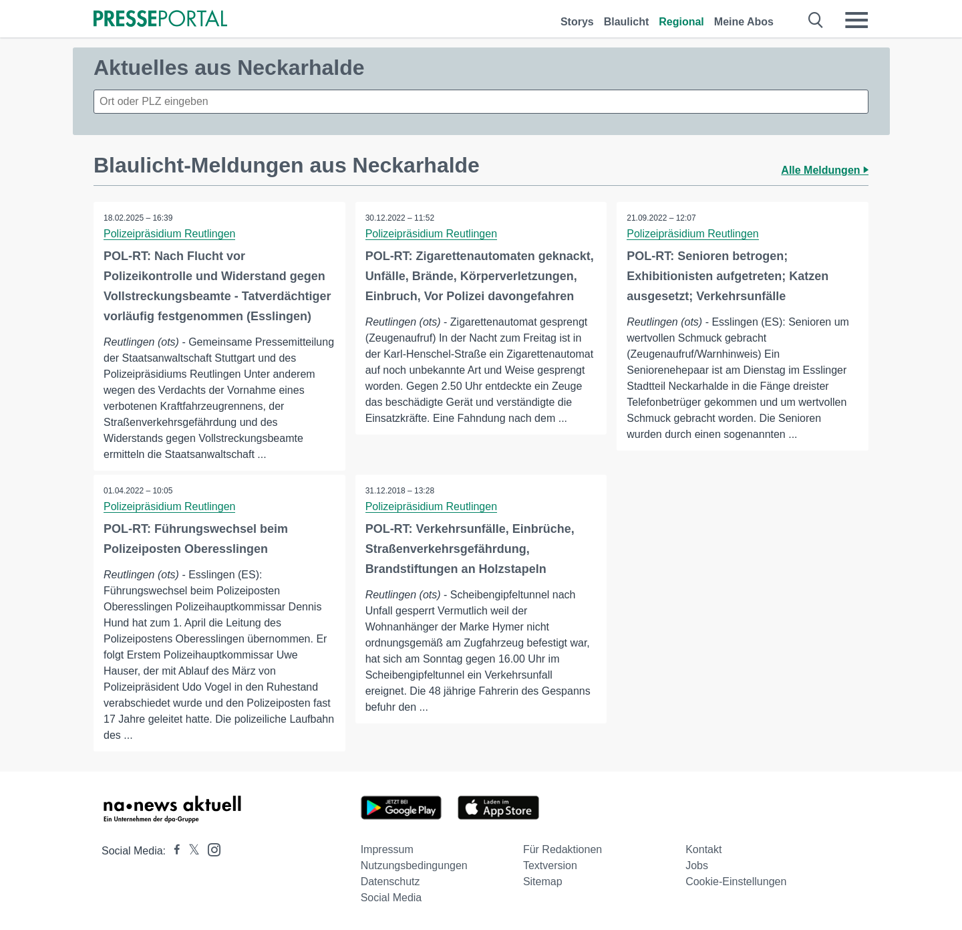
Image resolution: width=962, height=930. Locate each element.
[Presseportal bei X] (190, 850)
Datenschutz (390, 881)
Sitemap (543, 881)
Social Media (391, 897)
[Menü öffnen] (856, 20)
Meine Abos (744, 21)
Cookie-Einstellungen (735, 881)
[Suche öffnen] (816, 20)
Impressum (387, 849)
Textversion (550, 865)
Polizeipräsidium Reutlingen (169, 233)
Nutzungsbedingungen (414, 865)
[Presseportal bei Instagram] (210, 848)
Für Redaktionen (562, 849)
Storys (577, 21)
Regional (681, 21)
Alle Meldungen (824, 170)
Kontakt (703, 849)
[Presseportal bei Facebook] (173, 850)
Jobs (696, 865)
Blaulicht (626, 21)
